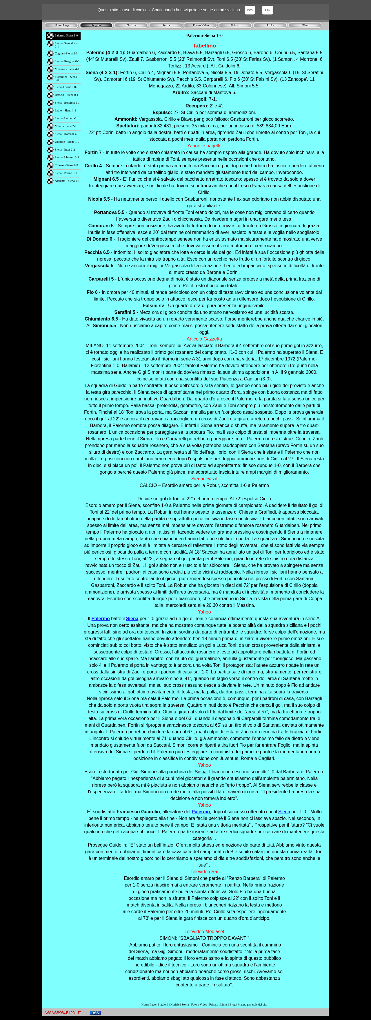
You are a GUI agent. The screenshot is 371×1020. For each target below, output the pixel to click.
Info (250, 10)
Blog (233, 1004)
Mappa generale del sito (252, 1004)
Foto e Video (199, 1004)
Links (223, 1004)
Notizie (174, 1004)
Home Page (148, 1004)
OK (267, 10)
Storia (185, 1004)
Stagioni (163, 1004)
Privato (213, 1004)
